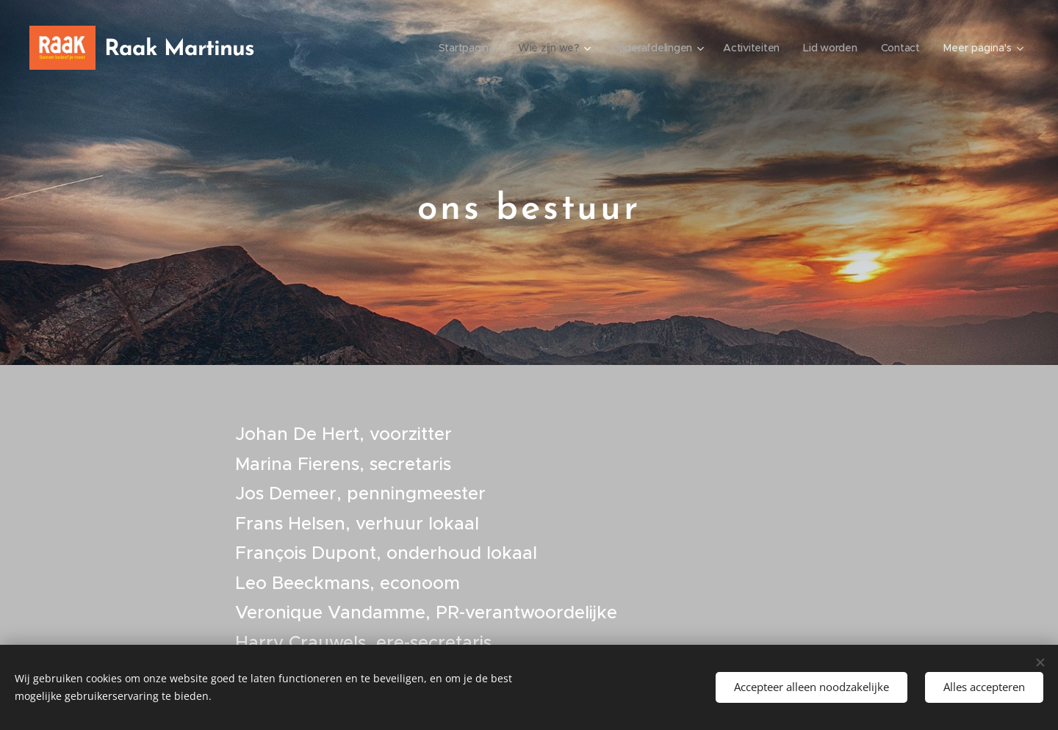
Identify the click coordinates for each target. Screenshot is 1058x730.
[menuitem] (460, 47)
